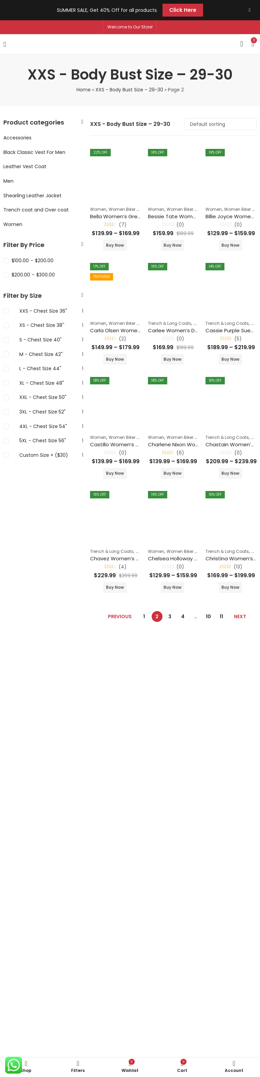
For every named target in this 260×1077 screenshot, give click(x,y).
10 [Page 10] (208, 616)
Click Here (182, 10)
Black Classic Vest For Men (34, 152)
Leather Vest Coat (24, 166)
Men (8, 181)
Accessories (17, 137)
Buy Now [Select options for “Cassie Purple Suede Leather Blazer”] (230, 359)
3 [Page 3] (169, 616)
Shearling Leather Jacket (32, 195)
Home (84, 89)
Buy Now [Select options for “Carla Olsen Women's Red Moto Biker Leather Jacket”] (115, 359)
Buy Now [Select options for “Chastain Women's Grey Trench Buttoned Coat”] (230, 473)
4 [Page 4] (183, 616)
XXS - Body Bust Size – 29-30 (129, 89)
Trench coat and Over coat (36, 209)
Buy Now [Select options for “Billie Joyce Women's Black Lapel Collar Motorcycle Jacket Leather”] (230, 245)
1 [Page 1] (144, 616)
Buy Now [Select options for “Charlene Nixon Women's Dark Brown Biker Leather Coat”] (172, 473)
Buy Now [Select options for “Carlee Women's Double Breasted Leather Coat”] (172, 359)
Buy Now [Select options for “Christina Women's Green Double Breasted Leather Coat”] (230, 587)
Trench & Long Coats (169, 323)
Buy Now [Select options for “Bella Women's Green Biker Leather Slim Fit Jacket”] (115, 245)
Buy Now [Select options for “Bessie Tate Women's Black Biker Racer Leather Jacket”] (172, 245)
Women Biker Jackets (131, 209)
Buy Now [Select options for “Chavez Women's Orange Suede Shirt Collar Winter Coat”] (115, 587)
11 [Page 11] (221, 616)
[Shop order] (221, 124)
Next (240, 616)
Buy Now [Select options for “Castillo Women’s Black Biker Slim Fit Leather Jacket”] (115, 473)
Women (98, 209)
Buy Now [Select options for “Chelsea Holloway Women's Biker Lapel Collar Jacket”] (172, 587)
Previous (120, 616)
